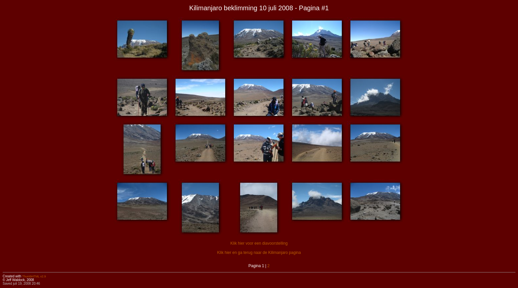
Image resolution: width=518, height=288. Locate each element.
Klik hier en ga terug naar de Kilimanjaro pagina (259, 252)
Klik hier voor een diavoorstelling (259, 243)
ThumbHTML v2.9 (34, 276)
